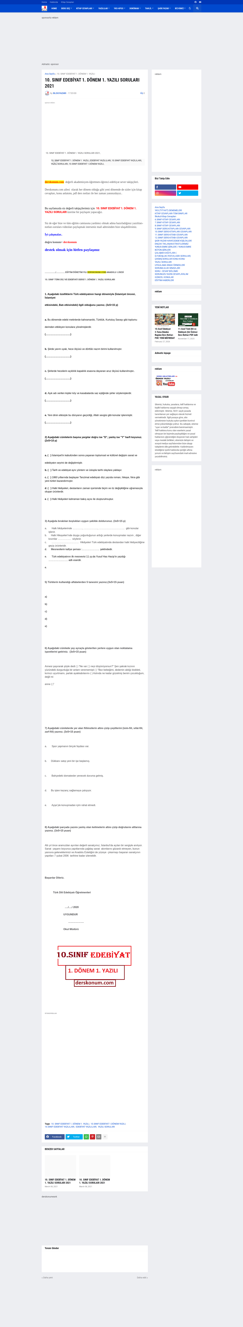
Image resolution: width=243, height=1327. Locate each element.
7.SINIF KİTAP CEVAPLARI (167, 222)
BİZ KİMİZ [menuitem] (179, 8)
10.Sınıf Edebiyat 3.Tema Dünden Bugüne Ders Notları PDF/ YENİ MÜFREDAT (165, 333)
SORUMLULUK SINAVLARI (167, 268)
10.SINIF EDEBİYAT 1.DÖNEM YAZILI (108, 1124)
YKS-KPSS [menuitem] (118, 8)
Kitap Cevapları (67, 2)
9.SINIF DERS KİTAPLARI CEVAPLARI (172, 228)
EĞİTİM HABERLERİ (164, 280)
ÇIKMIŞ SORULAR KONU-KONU (170, 259)
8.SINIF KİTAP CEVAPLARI (167, 225)
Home (44, 2)
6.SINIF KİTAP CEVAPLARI (167, 219)
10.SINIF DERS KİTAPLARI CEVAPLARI (173, 231)
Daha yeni (48, 1277)
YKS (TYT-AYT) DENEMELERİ (168, 210)
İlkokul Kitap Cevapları (165, 216)
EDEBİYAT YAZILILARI (86, 1127)
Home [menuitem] (54, 8)
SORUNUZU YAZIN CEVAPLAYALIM (171, 274)
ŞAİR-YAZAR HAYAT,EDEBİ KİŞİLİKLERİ (173, 240)
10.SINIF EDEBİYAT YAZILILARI (59, 1127)
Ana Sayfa (50, 74)
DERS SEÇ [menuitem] (65, 8)
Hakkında (54, 2)
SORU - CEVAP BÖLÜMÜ (166, 271)
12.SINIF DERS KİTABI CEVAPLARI (171, 237)
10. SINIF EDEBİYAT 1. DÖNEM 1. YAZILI (76, 74)
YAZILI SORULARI (106, 1127)
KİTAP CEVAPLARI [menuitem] (84, 8)
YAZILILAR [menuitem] (103, 8)
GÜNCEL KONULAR (164, 277)
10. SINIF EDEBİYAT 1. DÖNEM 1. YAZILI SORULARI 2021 (60, 1181)
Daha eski (141, 1277)
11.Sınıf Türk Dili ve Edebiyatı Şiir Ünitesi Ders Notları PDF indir (188, 332)
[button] (189, 8)
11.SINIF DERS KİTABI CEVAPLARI (171, 234)
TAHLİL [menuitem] (148, 8)
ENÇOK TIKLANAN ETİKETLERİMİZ (171, 244)
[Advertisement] (95, 1045)
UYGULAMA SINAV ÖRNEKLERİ (170, 265)
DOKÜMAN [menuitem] (134, 8)
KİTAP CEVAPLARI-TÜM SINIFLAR (171, 213)
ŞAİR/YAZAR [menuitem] (163, 8)
